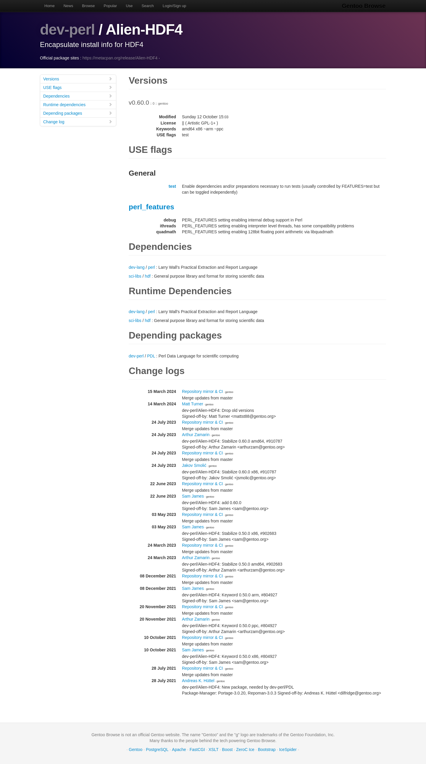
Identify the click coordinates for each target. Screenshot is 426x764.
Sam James (193, 495)
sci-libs (135, 275)
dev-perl (67, 29)
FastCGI (197, 749)
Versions (77, 78)
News (68, 6)
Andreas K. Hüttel (198, 680)
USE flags (77, 87)
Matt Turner (192, 403)
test (172, 186)
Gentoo (135, 749)
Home (49, 6)
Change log (77, 121)
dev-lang (137, 267)
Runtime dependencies (77, 104)
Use (129, 6)
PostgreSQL (157, 749)
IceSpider (287, 749)
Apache (179, 749)
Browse (88, 6)
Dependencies (77, 95)
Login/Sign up (174, 6)
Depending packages (77, 112)
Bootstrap (267, 749)
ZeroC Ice (245, 749)
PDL (151, 355)
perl (151, 267)
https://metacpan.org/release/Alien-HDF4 (120, 57)
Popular (110, 6)
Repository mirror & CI (202, 391)
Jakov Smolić (194, 465)
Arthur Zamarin (195, 434)
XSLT (214, 749)
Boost (227, 749)
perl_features (151, 207)
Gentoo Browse (364, 6)
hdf (147, 275)
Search (148, 6)
